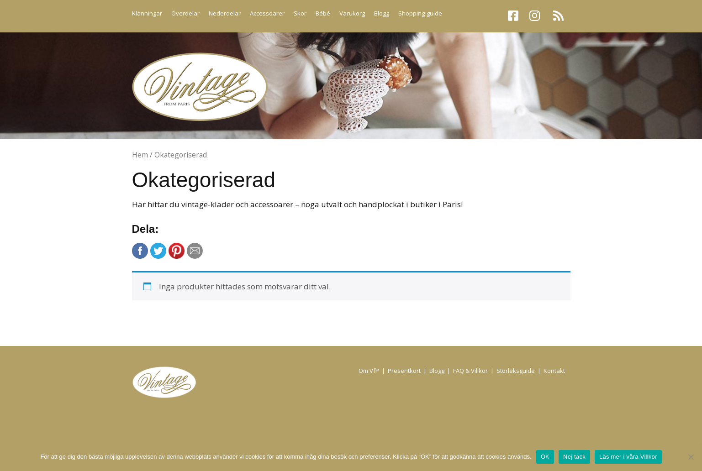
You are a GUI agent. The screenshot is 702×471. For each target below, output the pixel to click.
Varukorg (352, 13)
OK (545, 456)
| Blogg (434, 370)
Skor (300, 13)
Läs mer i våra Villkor (628, 456)
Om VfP (369, 370)
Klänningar (147, 13)
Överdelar (185, 13)
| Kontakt (551, 370)
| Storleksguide (513, 370)
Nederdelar (225, 13)
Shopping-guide (420, 13)
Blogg (381, 13)
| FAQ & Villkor (467, 370)
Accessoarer (267, 13)
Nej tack (574, 456)
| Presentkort (402, 370)
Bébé (323, 13)
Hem (140, 155)
